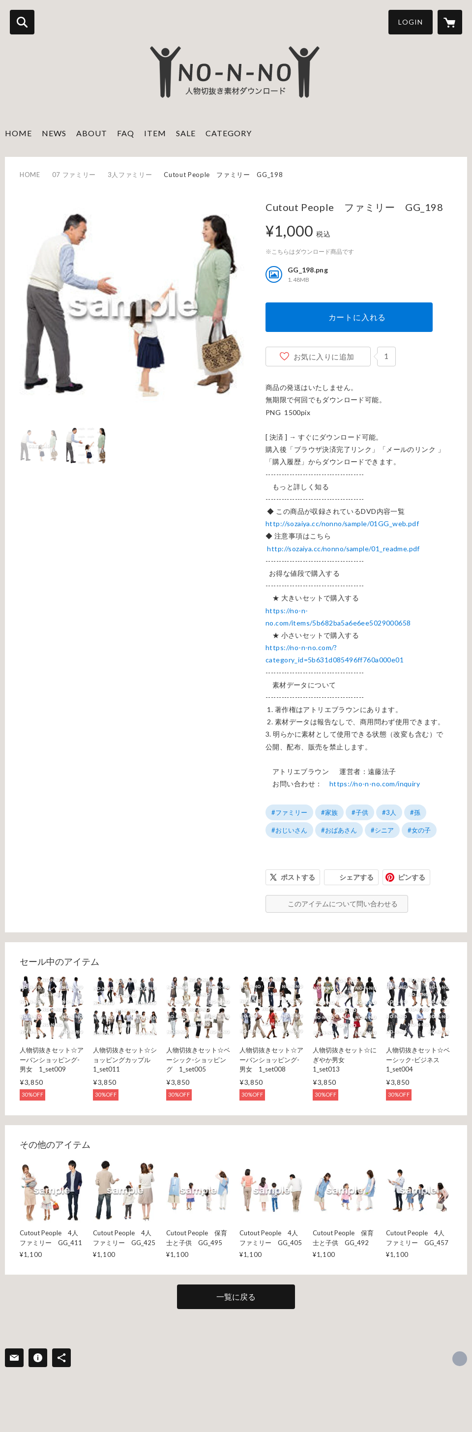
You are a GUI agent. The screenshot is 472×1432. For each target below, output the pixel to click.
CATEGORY (229, 133)
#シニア (382, 830)
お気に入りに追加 (324, 356)
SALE (186, 133)
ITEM (155, 133)
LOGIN (410, 22)
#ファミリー (289, 812)
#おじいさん (289, 830)
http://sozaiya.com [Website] (459, 1358)
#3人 (389, 812)
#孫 (415, 812)
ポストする (298, 877)
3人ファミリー (130, 175)
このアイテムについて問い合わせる (343, 903)
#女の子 (419, 830)
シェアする (356, 877)
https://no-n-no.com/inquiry (374, 783)
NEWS (54, 133)
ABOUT (91, 133)
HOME (18, 133)
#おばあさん (339, 830)
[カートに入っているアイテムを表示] (450, 22)
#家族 (329, 812)
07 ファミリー (74, 175)
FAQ (125, 133)
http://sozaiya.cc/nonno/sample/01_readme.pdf (343, 548)
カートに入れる (357, 317)
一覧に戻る (236, 1296)
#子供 (360, 812)
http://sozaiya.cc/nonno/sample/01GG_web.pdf (342, 523)
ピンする (411, 877)
